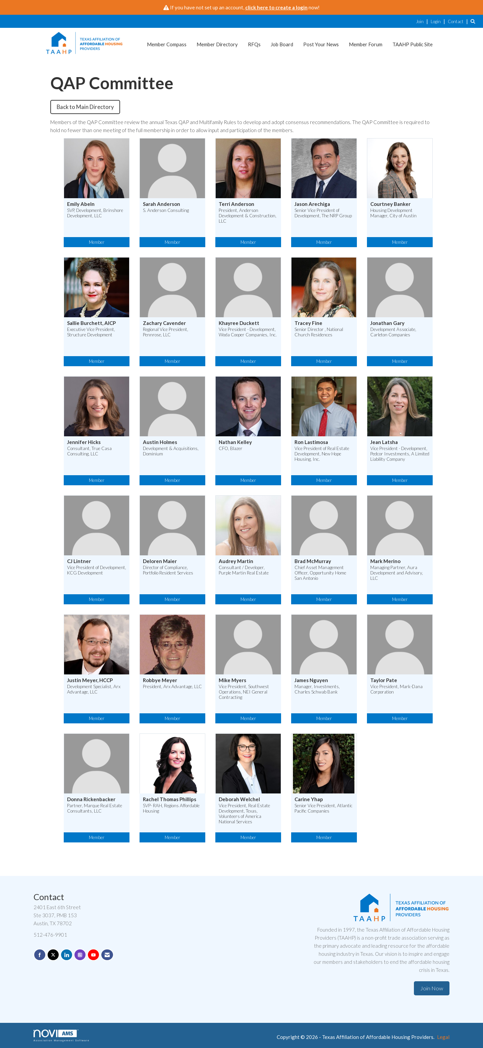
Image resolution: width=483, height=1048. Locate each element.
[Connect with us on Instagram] (80, 955)
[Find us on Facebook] (40, 955)
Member (96, 242)
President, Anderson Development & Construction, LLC (247, 216)
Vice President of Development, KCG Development (96, 570)
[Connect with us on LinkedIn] (66, 955)
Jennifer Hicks (84, 442)
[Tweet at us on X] (53, 955)
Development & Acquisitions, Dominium (171, 451)
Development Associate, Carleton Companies (393, 332)
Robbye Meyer (160, 680)
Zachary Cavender (164, 323)
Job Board (282, 44)
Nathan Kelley (235, 442)
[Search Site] (474, 21)
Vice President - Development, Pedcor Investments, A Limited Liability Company (399, 454)
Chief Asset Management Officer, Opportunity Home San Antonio (320, 573)
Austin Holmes (160, 442)
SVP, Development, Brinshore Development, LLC (95, 213)
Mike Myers (232, 680)
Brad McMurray (312, 561)
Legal (443, 1037)
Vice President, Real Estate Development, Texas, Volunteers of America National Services (244, 814)
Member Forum (365, 44)
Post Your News (321, 44)
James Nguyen (311, 680)
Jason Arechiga (312, 204)
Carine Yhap (308, 799)
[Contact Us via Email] (107, 955)
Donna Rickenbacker (91, 799)
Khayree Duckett (239, 323)
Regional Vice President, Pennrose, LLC (165, 332)
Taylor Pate (383, 680)
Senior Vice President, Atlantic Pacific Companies (323, 808)
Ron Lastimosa (311, 442)
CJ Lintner (79, 561)
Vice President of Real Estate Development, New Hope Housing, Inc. (321, 454)
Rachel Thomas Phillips (169, 799)
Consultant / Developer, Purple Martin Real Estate (244, 570)
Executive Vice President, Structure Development (91, 332)
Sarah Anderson (161, 204)
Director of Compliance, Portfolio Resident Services (168, 570)
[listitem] (423, 21)
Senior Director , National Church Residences (318, 332)
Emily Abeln (81, 204)
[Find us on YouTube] (93, 955)
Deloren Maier (160, 561)
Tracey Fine (308, 323)
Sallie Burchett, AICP (91, 323)
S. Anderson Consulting (166, 210)
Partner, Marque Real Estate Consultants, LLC (94, 808)
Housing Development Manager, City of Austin (393, 213)
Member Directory (217, 44)
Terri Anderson (236, 204)
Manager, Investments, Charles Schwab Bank (317, 689)
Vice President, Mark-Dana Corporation (396, 689)
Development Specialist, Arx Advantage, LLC (93, 689)
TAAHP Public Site (412, 44)
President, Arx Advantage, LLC (172, 686)
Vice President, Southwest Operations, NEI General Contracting (244, 692)
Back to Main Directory (85, 107)
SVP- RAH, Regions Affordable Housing (171, 808)
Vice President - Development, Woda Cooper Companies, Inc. (248, 332)
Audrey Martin (236, 561)
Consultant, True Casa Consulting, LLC (89, 451)
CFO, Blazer (231, 448)
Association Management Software (62, 1036)
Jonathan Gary (387, 323)
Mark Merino (385, 561)
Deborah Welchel (239, 799)
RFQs (254, 44)
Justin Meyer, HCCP (90, 680)
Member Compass (166, 44)
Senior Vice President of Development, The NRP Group (323, 213)
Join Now (431, 988)
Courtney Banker (390, 204)
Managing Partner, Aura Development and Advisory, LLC (396, 573)
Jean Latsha (384, 442)
